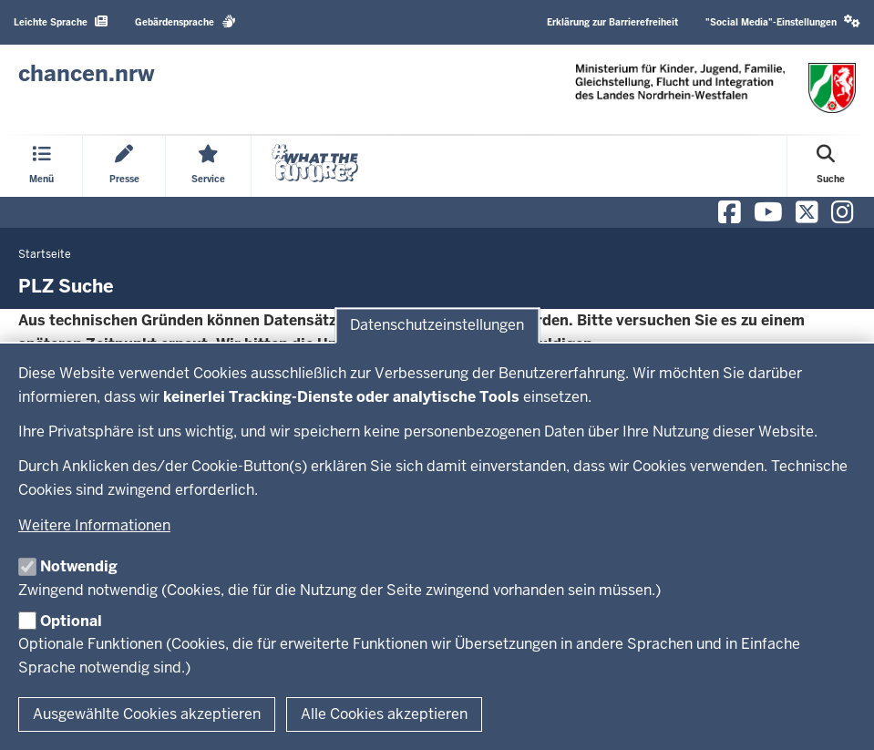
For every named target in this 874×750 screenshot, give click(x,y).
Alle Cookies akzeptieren (384, 714)
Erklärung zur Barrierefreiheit (612, 22)
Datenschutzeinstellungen (437, 325)
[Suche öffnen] (830, 166)
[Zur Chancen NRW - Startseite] (86, 74)
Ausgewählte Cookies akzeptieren (147, 714)
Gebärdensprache (185, 21)
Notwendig (79, 566)
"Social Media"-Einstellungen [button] (782, 21)
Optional (71, 621)
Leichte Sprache (61, 21)
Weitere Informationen (94, 525)
